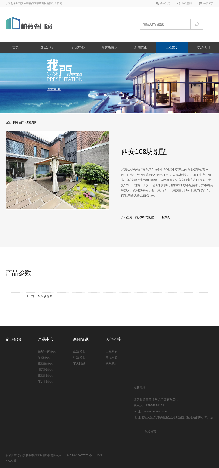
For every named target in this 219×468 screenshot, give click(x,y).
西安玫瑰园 (44, 296)
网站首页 (18, 122)
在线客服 (187, 3)
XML (100, 455)
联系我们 (203, 47)
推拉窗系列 (45, 363)
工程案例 (172, 47)
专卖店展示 (109, 47)
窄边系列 (44, 357)
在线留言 (208, 3)
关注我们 (165, 3)
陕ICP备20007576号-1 (80, 455)
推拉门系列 (45, 375)
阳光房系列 (45, 369)
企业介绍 (46, 47)
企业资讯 (79, 351)
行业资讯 (79, 357)
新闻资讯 (140, 47)
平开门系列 (45, 381)
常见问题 (79, 363)
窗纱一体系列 (47, 351)
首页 (15, 47)
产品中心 (78, 47)
